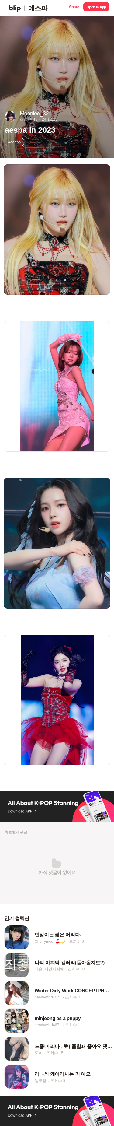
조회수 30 (76, 969)
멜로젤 (40, 1081)
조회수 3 (57, 1081)
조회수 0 (76, 941)
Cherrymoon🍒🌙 (50, 941)
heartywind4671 (48, 997)
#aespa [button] (14, 142)
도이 (39, 1053)
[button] (74, 8)
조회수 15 (54, 1053)
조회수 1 (72, 1025)
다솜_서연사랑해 (49, 969)
